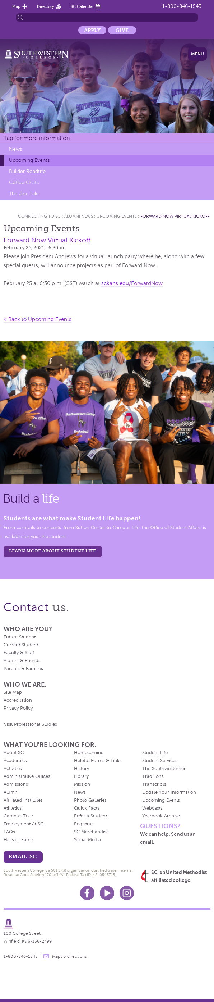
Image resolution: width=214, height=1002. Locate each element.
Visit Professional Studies (30, 724)
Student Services (159, 760)
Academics (15, 760)
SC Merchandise (91, 831)
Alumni (11, 792)
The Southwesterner (164, 768)
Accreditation (18, 700)
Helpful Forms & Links (98, 760)
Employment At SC (23, 823)
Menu (197, 53)
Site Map (13, 692)
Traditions (153, 776)
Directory (45, 6)
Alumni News (78, 216)
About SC (14, 752)
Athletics (13, 808)
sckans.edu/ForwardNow (132, 283)
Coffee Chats (24, 182)
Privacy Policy (18, 708)
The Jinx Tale (24, 193)
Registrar (83, 823)
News (15, 149)
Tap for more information (37, 138)
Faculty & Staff (19, 652)
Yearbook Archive (161, 816)
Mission (82, 784)
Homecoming (89, 752)
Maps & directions (69, 956)
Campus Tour (18, 816)
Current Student (21, 644)
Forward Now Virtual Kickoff (175, 216)
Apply (92, 30)
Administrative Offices (27, 776)
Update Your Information (169, 792)
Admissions (16, 784)
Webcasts (152, 808)
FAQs (9, 831)
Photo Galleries (90, 800)
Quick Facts (86, 808)
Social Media (87, 839)
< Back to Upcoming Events (37, 319)
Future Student (20, 636)
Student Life (155, 752)
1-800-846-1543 (181, 6)
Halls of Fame (18, 839)
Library (81, 776)
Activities (13, 768)
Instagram (127, 893)
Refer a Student (90, 816)
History (81, 768)
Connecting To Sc (39, 216)
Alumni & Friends (22, 660)
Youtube (107, 893)
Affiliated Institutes (23, 800)
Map (16, 6)
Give (122, 30)
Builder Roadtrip (27, 171)
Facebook (87, 893)
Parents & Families (23, 668)
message (46, 956)
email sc (23, 856)
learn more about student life (52, 551)
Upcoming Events (29, 160)
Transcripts (154, 784)
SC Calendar (82, 6)
